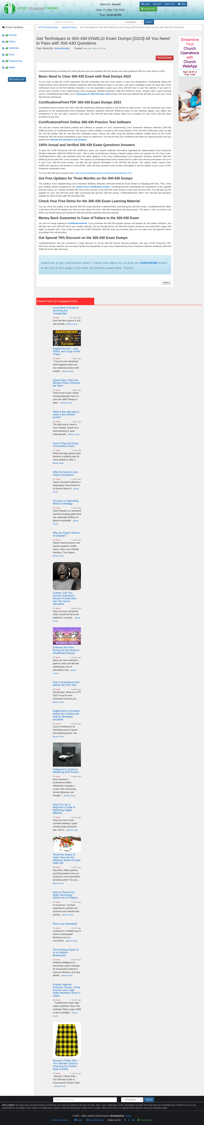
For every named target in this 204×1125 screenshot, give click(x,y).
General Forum (69, 27)
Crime (8, 54)
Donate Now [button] (148, 9)
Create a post (17, 79)
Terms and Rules (60, 1120)
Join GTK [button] (157, 4)
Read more (71, 324)
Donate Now (144, 1120)
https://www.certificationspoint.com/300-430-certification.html (103, 173)
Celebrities (10, 48)
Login (90, 1120)
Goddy (128, 1116)
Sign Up (100, 1120)
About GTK (169, 4)
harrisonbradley (62, 48)
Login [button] (145, 4)
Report (166, 282)
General (9, 35)
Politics (9, 41)
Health (8, 67)
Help (181, 4)
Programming (12, 61)
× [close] (168, 258)
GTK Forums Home (48, 27)
